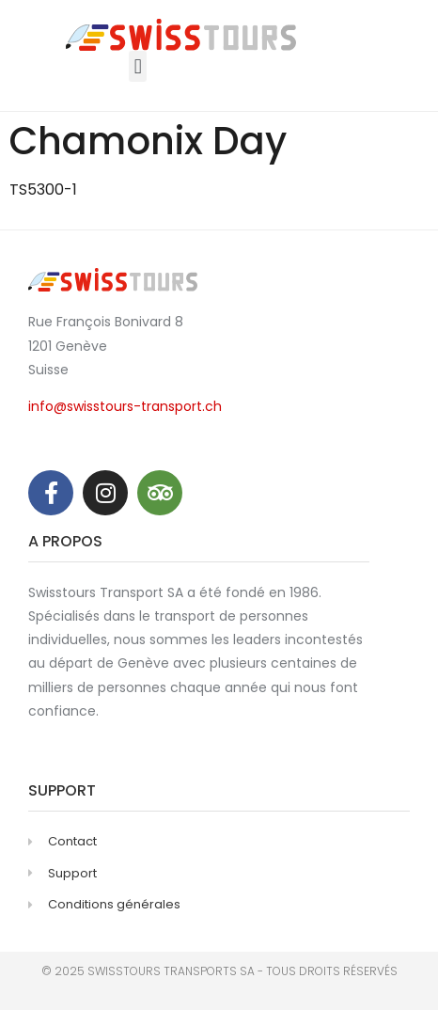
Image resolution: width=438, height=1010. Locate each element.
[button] (138, 66)
